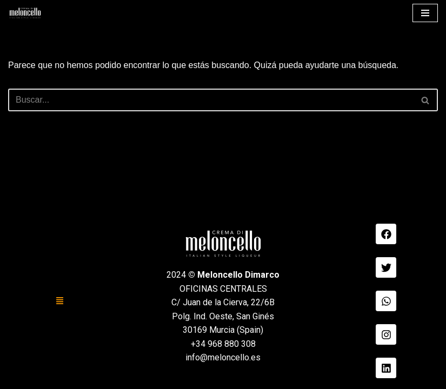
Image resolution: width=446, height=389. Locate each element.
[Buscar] (211, 100)
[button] (60, 300)
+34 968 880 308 (223, 344)
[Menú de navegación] (425, 13)
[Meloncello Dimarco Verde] (25, 13)
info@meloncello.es (223, 357)
